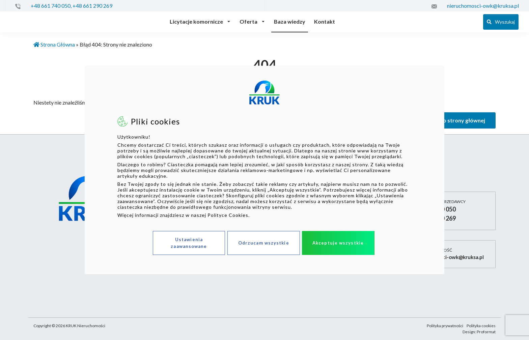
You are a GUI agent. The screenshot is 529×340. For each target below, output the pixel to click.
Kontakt (324, 21)
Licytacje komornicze (196, 21)
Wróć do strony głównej (454, 120)
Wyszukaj (501, 22)
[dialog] (264, 170)
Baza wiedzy (289, 21)
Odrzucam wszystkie (263, 243)
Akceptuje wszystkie (338, 243)
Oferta (248, 21)
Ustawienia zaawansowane (189, 243)
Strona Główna (54, 44)
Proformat (486, 331)
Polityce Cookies (227, 215)
